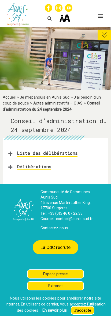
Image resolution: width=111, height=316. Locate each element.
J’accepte (82, 310)
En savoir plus (54, 310)
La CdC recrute (55, 247)
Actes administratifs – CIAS (58, 103)
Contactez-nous (54, 228)
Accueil (9, 97)
